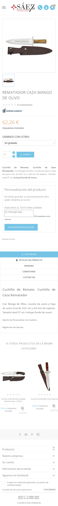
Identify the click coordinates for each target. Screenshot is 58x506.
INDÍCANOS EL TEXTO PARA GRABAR (23, 207)
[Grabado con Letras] (29, 143)
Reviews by (8, 239)
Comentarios (29, 271)
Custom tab (29, 277)
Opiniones (29, 266)
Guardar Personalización (21, 227)
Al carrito (25, 154)
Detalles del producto (30, 260)
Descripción (30, 254)
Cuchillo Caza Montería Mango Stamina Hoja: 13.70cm (13, 400)
